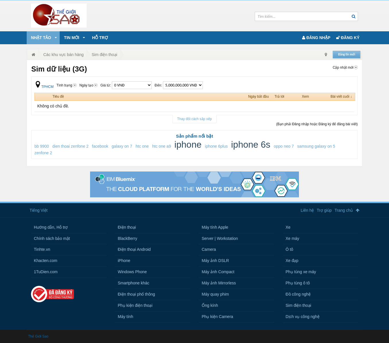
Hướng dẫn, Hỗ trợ (51, 227)
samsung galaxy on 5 (316, 146)
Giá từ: (126, 85)
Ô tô (289, 249)
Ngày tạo (88, 85)
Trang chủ (343, 210)
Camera (209, 249)
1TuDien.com (46, 271)
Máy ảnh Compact (218, 271)
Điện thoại (127, 227)
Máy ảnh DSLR (215, 260)
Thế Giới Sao (38, 336)
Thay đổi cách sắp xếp (194, 119)
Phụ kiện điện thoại (135, 305)
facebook (100, 146)
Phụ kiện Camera (217, 316)
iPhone (124, 260)
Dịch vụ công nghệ (303, 316)
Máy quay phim (215, 294)
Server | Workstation (220, 238)
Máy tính (125, 316)
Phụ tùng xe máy (301, 271)
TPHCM (44, 87)
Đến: (179, 85)
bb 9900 (41, 146)
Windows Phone (132, 271)
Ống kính (210, 305)
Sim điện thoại (298, 305)
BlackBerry (127, 238)
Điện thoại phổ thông (136, 294)
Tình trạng (67, 85)
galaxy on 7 (122, 146)
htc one (142, 146)
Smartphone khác (133, 283)
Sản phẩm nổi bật (194, 136)
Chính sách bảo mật (52, 238)
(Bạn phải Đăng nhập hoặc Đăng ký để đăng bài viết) (317, 124)
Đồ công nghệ (298, 294)
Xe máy (292, 238)
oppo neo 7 (284, 146)
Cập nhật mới (345, 67)
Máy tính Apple (215, 227)
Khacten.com (45, 260)
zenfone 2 (43, 153)
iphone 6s (251, 144)
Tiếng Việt (39, 210)
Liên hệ (307, 210)
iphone (188, 144)
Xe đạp (292, 260)
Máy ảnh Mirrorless (219, 283)
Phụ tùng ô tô (298, 283)
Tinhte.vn (42, 249)
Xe (288, 227)
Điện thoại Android (134, 249)
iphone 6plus (216, 146)
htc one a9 (161, 146)
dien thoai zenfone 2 (70, 146)
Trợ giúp (324, 210)
